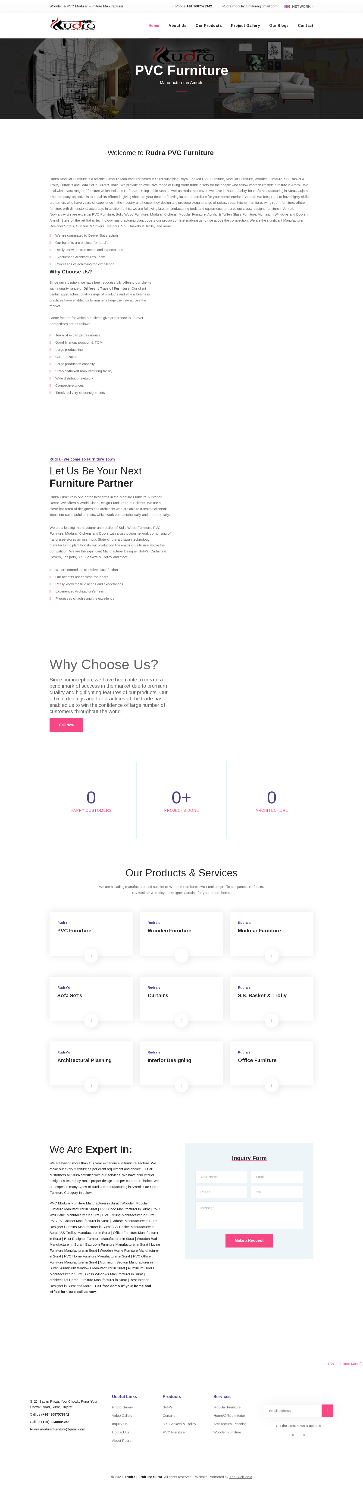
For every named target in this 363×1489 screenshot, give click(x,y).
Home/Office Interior (229, 1415)
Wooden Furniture (170, 931)
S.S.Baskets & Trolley (179, 1424)
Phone (192, 6)
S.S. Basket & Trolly (262, 995)
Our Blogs (278, 26)
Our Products (209, 26)
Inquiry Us (120, 1424)
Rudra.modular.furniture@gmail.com (248, 6)
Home (154, 26)
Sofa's (168, 1407)
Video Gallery (122, 1415)
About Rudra (121, 1440)
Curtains (158, 995)
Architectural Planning (85, 1060)
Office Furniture (258, 1060)
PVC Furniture (75, 931)
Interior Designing (170, 1060)
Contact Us (120, 1432)
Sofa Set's (70, 995)
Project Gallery (245, 26)
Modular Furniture (260, 931)
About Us (177, 26)
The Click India (240, 1477)
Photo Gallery (122, 1407)
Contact (305, 26)
